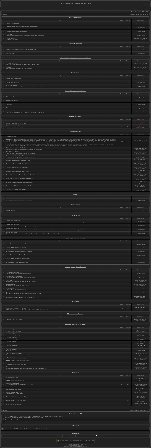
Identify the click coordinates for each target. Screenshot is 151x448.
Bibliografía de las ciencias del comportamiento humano (21, 111)
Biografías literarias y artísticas (14, 272)
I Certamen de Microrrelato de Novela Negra (22, 139)
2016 (38, 309)
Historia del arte (75, 215)
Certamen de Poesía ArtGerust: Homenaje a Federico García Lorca (73, 139)
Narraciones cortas (11, 363)
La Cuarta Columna (11, 63)
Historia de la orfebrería (12, 228)
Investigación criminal (12, 100)
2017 (34, 309)
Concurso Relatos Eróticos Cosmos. (16, 189)
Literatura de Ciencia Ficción (14, 353)
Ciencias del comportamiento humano (75, 91)
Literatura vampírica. (11, 345)
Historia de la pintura (11, 232)
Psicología (9, 104)
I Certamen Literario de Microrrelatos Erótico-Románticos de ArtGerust (28, 140)
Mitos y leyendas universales (75, 314)
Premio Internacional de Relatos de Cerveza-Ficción (20, 175)
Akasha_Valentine (140, 39)
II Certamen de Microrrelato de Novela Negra (45, 139)
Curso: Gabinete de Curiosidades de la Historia (19, 200)
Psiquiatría (9, 108)
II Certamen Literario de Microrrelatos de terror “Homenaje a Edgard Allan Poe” (32, 141)
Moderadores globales (25, 422)
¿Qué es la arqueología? (12, 23)
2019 (26, 309)
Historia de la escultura (12, 224)
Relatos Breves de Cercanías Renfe (15, 148)
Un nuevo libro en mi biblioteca (14, 296)
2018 (30, 309)
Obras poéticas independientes (14, 404)
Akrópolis (8, 67)
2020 (22, 309)
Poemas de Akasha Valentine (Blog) (16, 400)
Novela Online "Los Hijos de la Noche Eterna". (18, 258)
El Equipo (18, 407)
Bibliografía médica (11, 85)
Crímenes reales (10, 97)
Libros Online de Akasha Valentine (75, 238)
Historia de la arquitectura (13, 220)
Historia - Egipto (10, 38)
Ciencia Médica (75, 72)
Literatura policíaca (11, 349)
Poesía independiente (12, 377)
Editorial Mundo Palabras (13, 152)
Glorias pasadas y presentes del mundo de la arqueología (22, 26)
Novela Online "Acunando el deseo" (16, 244)
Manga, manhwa (10, 284)
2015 (42, 309)
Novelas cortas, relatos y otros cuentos (75, 324)
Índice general (5, 14)
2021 (18, 309)
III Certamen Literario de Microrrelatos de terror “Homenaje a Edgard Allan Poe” (71, 141)
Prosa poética (75, 372)
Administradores (15, 422)
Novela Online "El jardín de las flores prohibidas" (19, 251)
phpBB (71, 444)
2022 (13, 309)
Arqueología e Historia (75, 17)
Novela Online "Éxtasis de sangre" (15, 255)
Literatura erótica (10, 333)
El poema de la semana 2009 (19, 386)
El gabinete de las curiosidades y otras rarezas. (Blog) (21, 49)
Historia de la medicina (12, 82)
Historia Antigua (75, 204)
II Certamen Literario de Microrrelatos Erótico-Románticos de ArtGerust (63, 140)
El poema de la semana (12, 383)
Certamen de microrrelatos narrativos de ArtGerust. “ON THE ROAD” (68, 143)
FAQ (69, 9)
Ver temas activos (18, 11)
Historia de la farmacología (13, 78)
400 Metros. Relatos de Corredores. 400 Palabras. (19, 178)
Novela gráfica (10, 288)
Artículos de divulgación (75, 43)
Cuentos (8, 367)
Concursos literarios (75, 131)
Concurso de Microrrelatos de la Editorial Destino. (19, 182)
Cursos (75, 194)
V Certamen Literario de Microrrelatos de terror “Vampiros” (36, 143)
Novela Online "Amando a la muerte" (16, 247)
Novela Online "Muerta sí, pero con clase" (17, 262)
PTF (81, 445)
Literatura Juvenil (11, 341)
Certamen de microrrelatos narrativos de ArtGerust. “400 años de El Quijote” (35, 144)
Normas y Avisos (10, 122)
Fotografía (9, 280)
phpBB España (84, 446)
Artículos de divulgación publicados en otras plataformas (75, 58)
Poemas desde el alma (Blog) (14, 392)
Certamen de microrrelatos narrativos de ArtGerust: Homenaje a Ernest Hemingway (68, 145)
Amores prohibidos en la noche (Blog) (16, 396)
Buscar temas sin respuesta (7, 11)
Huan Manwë (76, 446)
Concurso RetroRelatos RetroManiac (16, 156)
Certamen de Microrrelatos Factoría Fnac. (17, 171)
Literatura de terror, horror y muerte (16, 330)
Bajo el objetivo (10, 53)
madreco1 (55, 428)
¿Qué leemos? (10, 292)
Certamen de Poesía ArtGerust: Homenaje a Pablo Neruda (33, 145)
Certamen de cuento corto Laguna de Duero (18, 160)
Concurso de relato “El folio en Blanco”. (17, 167)
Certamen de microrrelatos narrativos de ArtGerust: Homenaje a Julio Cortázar (73, 144)
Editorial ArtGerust (11, 136)
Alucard (140, 123)
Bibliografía (9, 34)
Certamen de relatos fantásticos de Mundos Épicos (20, 186)
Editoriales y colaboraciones (14, 276)
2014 (46, 309)
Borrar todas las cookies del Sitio (8, 407)
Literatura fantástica (11, 337)
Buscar (73, 9)
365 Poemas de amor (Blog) (13, 389)
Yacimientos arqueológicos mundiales (16, 31)
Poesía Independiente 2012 (18, 380)
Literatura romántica (11, 357)
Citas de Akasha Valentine (75, 116)
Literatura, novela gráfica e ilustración (75, 267)
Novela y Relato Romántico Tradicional (21, 360)
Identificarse (80, 9)
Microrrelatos (75, 301)
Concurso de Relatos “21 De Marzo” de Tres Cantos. (20, 164)
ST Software (76, 445)
